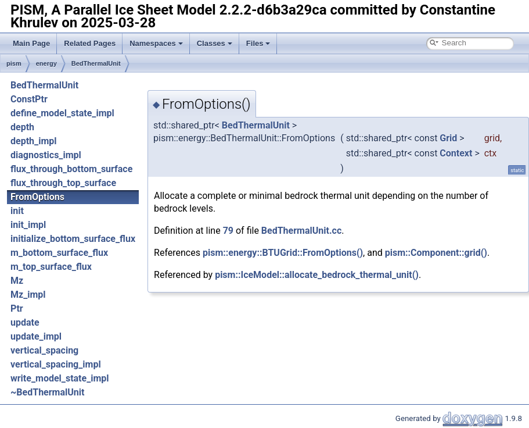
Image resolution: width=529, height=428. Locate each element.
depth (22, 127)
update (24, 322)
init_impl (28, 224)
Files (258, 43)
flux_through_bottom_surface (71, 168)
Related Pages (90, 43)
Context (456, 153)
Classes (214, 43)
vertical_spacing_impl (55, 364)
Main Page (31, 43)
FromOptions (37, 196)
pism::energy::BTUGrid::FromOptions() (283, 252)
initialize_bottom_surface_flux (72, 238)
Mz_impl (28, 294)
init (17, 210)
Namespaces (156, 43)
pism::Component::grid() (436, 252)
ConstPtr (29, 99)
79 (228, 230)
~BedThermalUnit (47, 392)
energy (46, 63)
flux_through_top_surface (63, 182)
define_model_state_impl (62, 113)
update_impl (36, 336)
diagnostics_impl (45, 154)
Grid (448, 138)
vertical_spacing (44, 350)
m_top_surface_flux (51, 266)
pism (13, 63)
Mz (16, 280)
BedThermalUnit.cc (301, 230)
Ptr (16, 308)
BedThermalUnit (96, 63)
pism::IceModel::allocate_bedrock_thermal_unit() (317, 274)
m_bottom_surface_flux (59, 252)
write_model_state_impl (59, 378)
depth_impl (33, 141)
